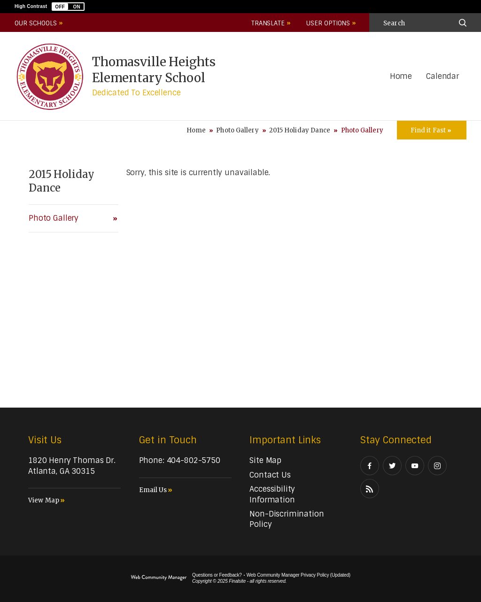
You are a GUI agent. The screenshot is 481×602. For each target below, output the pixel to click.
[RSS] (369, 488)
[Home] (401, 76)
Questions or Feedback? (217, 575)
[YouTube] (414, 465)
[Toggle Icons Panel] (431, 130)
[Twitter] (392, 465)
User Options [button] (328, 23)
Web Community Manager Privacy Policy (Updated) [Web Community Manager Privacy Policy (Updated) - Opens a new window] (298, 575)
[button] (68, 6)
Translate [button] (268, 23)
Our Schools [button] (36, 23)
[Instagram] (437, 465)
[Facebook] (369, 465)
